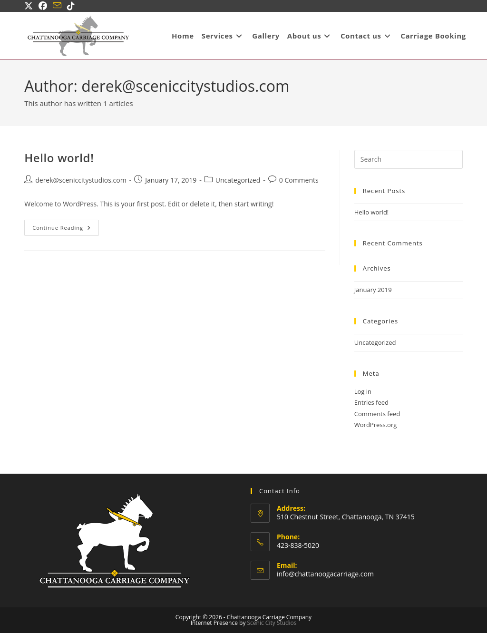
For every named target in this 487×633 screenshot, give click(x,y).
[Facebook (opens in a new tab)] (43, 5)
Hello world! (59, 158)
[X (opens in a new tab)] (30, 5)
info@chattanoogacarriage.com (325, 573)
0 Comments (299, 180)
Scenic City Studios (272, 623)
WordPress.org (375, 424)
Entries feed (371, 402)
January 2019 (373, 289)
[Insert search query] (408, 159)
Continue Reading (65, 229)
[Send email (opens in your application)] (57, 5)
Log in (362, 391)
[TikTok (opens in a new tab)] (71, 5)
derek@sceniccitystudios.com (80, 180)
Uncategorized (237, 180)
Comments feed (377, 413)
